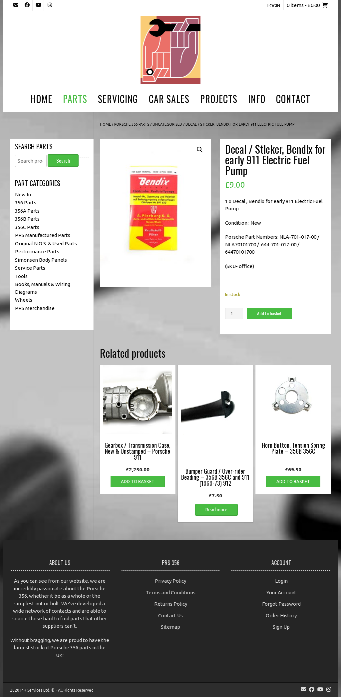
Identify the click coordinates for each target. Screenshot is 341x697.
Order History (281, 615)
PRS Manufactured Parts (42, 235)
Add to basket (269, 313)
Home (41, 99)
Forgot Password (281, 604)
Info (256, 99)
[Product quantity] (234, 313)
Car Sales (169, 99)
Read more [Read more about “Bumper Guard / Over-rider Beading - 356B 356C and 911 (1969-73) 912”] (216, 509)
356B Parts (27, 219)
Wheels (23, 300)
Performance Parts (37, 251)
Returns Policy (170, 604)
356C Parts (27, 227)
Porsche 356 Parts (131, 124)
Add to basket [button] (138, 481)
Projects (218, 99)
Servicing (118, 99)
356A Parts (27, 211)
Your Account (281, 592)
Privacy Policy (170, 581)
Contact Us (170, 615)
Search (63, 160)
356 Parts (25, 202)
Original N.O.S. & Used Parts (46, 243)
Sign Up (281, 627)
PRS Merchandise (35, 308)
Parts (75, 99)
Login (273, 5)
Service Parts (30, 268)
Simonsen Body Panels (41, 260)
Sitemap (170, 627)
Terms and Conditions (170, 592)
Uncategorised (167, 124)
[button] (200, 150)
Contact (293, 99)
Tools (21, 276)
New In (23, 194)
